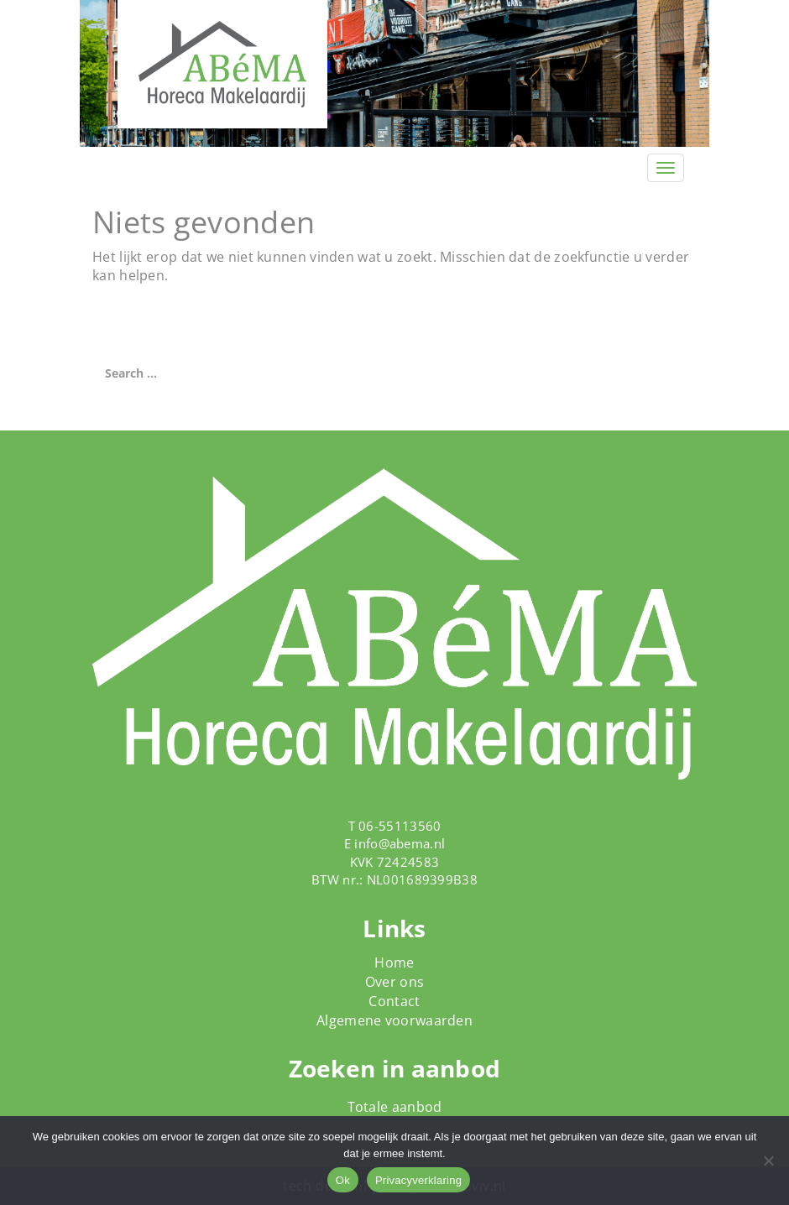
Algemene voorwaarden (394, 1020)
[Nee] (768, 1160)
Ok (343, 1180)
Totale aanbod (394, 1107)
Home (394, 962)
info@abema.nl (399, 843)
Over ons (394, 982)
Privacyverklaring (418, 1180)
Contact (394, 1001)
